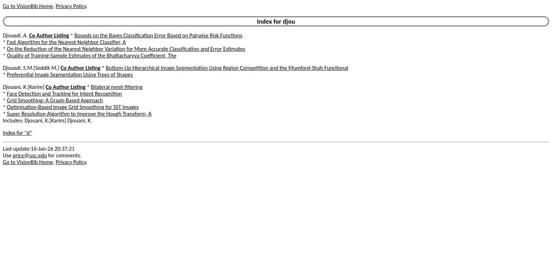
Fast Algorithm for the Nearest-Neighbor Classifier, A (66, 42)
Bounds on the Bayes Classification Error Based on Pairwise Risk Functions (159, 35)
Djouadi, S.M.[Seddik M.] (31, 68)
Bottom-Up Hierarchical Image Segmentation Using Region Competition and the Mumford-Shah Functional (227, 68)
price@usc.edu (30, 155)
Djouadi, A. (15, 35)
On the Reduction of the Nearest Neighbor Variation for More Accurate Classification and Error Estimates (126, 49)
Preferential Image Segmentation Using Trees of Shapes (70, 74)
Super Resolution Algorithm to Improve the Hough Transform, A (79, 113)
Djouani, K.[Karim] (23, 87)
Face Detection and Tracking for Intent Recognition (64, 93)
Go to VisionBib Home (28, 6)
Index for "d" (17, 132)
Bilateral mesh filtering (116, 87)
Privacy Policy (71, 6)
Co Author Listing (49, 35)
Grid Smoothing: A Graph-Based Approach (55, 100)
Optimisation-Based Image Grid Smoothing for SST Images (73, 107)
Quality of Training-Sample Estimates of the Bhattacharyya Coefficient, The (91, 55)
